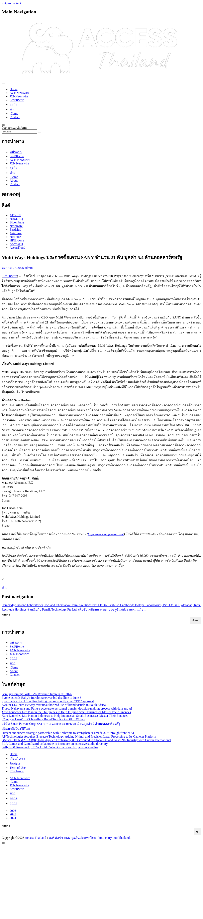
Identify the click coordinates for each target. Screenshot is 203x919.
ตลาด (13, 798)
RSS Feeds (17, 771)
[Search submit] (39, 132)
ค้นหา (6, 614)
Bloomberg (17, 222)
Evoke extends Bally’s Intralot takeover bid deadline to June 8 (41, 697)
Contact (15, 117)
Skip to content (11, 3)
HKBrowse (17, 240)
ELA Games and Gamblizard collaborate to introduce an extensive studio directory (55, 743)
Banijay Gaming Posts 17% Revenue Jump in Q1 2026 (37, 694)
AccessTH (16, 244)
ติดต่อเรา (16, 763)
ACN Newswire (20, 159)
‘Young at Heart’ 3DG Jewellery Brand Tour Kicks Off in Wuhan (43, 719)
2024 (13, 818)
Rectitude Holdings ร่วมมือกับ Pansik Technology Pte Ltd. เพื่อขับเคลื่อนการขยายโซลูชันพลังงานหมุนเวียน (73, 609)
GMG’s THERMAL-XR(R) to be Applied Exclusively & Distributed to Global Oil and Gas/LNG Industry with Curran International (86, 740)
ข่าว (12, 109)
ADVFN (15, 215)
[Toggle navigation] (3, 83)
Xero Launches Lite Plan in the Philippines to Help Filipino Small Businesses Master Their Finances (66, 712)
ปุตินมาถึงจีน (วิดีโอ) (16, 728)
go (197, 831)
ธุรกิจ (13, 104)
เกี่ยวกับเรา (17, 758)
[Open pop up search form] (3, 125)
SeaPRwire (17, 100)
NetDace (15, 236)
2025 (13, 814)
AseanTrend (17, 247)
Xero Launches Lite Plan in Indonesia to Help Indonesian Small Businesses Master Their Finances (65, 715)
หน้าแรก (16, 152)
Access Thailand (35, 837)
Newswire (16, 226)
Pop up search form (14, 127)
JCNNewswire (19, 96)
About (14, 180)
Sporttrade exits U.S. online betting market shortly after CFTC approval (48, 701)
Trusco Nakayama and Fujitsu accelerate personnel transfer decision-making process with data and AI (67, 708)
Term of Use (18, 767)
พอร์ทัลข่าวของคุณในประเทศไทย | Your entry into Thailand (89, 837)
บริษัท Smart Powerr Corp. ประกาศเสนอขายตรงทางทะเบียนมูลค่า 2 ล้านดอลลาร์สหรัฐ (61, 723)
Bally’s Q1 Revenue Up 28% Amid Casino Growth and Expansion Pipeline (50, 747)
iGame (14, 113)
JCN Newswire (19, 163)
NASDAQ (16, 218)
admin (29, 267)
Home (13, 89)
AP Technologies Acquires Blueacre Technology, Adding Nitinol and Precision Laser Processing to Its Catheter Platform (79, 736)
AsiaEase (16, 233)
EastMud (15, 229)
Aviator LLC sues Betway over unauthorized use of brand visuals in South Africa (54, 705)
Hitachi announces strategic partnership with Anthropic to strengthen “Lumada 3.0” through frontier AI (68, 733)
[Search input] (19, 131)
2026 (13, 810)
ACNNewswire (19, 92)
